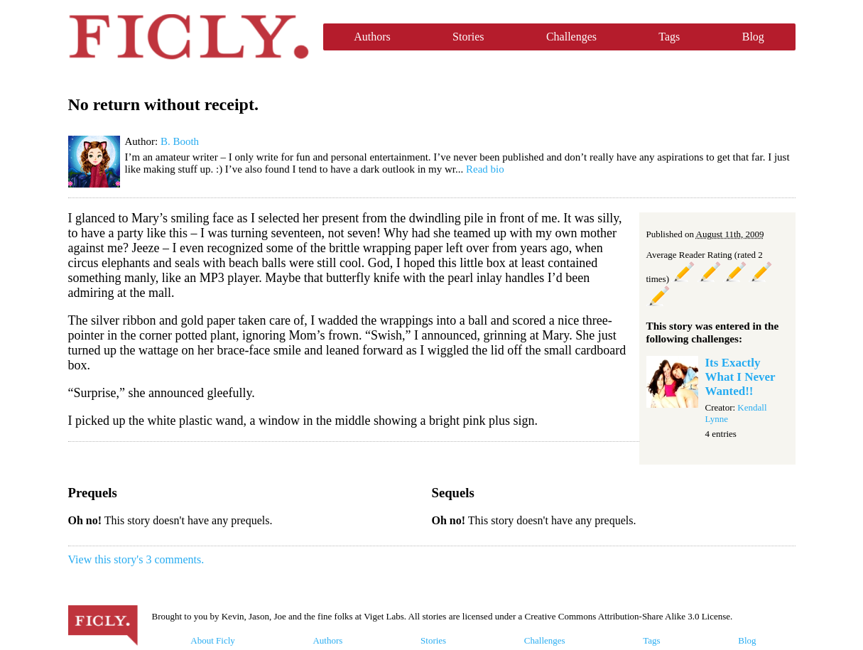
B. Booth (180, 141)
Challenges (571, 37)
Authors (372, 37)
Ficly (188, 37)
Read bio (485, 169)
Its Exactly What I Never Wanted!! (740, 377)
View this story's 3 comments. (136, 559)
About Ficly (212, 640)
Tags (669, 37)
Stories (468, 37)
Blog (753, 37)
